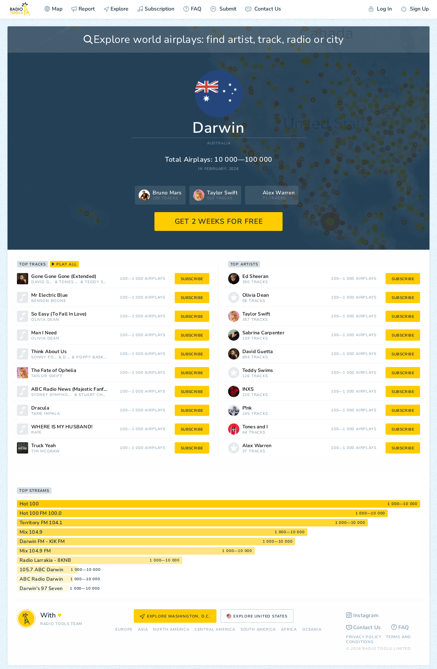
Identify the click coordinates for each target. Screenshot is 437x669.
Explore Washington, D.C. (175, 616)
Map (53, 8)
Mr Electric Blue (49, 295)
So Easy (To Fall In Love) (58, 314)
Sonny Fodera (44, 357)
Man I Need (44, 333)
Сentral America (215, 629)
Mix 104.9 (31, 532)
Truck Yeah (43, 446)
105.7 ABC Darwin (41, 569)
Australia (219, 143)
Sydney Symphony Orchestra (52, 395)
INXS (248, 389)
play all (64, 264)
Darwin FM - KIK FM (42, 541)
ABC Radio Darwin (41, 579)
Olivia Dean (45, 320)
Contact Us (263, 8)
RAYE (36, 433)
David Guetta (42, 282)
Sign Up (415, 8)
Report (83, 8)
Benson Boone (48, 301)
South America (258, 629)
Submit (223, 8)
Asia (143, 629)
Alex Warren (257, 446)
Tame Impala (45, 414)
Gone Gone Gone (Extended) (63, 277)
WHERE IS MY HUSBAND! (61, 427)
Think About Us (49, 352)
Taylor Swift (46, 376)
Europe (124, 629)
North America (171, 629)
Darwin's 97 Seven (41, 588)
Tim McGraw (45, 451)
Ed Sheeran (255, 277)
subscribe (192, 279)
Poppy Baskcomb (91, 357)
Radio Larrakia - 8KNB (45, 560)
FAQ (192, 8)
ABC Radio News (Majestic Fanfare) (72, 389)
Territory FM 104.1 (41, 522)
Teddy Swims (96, 282)
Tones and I (69, 282)
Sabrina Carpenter (263, 333)
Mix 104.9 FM (35, 551)
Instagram (362, 615)
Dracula (40, 408)
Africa (289, 629)
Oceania (312, 629)
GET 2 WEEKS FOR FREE (219, 221)
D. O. (66, 357)
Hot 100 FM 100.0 (41, 513)
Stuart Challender (92, 395)
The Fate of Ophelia (53, 371)
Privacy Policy (363, 637)
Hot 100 (29, 504)
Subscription (156, 8)
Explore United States (257, 616)
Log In (380, 8)
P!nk (247, 408)
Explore (116, 8)
